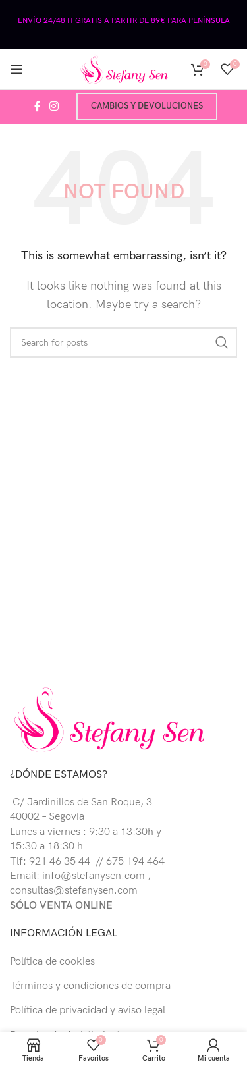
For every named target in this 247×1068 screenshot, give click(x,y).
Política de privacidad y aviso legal (87, 1010)
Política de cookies (52, 961)
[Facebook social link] (37, 106)
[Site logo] (123, 69)
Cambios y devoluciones (147, 106)
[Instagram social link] (54, 106)
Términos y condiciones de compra (90, 986)
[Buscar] (123, 342)
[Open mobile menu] (16, 69)
